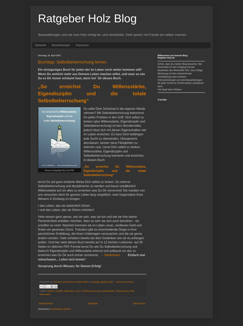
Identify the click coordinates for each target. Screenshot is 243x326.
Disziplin (59, 291)
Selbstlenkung (122, 291)
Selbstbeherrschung (91, 291)
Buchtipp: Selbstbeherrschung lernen (72, 62)
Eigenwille (69, 291)
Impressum (82, 45)
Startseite (40, 45)
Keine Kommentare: (125, 282)
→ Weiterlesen (110, 255)
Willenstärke (45, 294)
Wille (132, 291)
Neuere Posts (46, 303)
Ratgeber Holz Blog (87, 18)
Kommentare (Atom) (60, 309)
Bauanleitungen (61, 45)
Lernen (78, 291)
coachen (50, 291)
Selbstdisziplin (108, 291)
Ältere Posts (139, 303)
